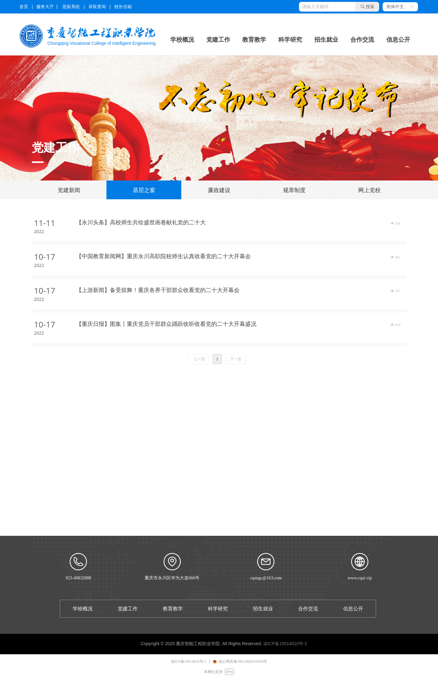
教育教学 (254, 39)
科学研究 (290, 39)
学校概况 (182, 39)
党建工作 (218, 39)
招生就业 (326, 39)
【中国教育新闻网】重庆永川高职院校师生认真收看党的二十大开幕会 (163, 256)
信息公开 (398, 39)
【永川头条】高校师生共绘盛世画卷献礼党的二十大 (141, 222)
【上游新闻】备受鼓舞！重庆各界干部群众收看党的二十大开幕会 (158, 290)
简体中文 (395, 6)
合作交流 (362, 39)
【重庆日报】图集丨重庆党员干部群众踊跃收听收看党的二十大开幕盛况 (166, 324)
